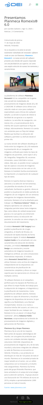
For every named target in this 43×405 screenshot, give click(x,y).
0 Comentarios (18, 31)
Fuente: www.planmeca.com (15, 387)
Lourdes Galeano (13, 29)
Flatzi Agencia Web (25, 402)
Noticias (7, 31)
